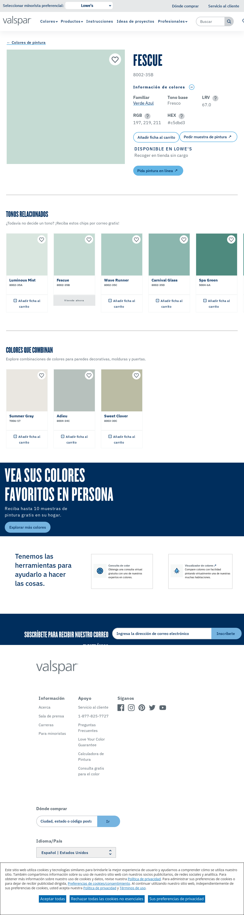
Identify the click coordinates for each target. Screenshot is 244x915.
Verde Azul (143, 103)
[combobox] (210, 21)
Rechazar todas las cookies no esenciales (107, 898)
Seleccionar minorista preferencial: (33, 5)
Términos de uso (133, 888)
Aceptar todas (52, 898)
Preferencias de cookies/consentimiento (99, 883)
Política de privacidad (144, 879)
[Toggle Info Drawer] (191, 87)
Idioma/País (49, 841)
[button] (214, 98)
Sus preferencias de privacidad (176, 898)
